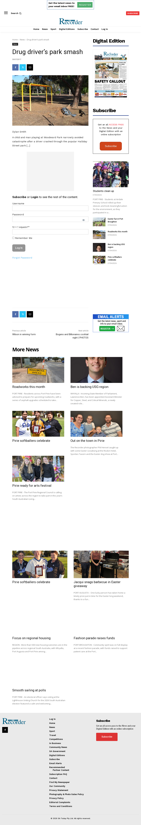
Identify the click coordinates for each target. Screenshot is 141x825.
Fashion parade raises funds (94, 638)
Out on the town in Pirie (87, 441)
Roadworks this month (117, 232)
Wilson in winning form (24, 334)
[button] (16, 13)
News (22, 39)
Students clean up (103, 191)
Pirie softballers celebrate (31, 441)
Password (18, 214)
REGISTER (85, 4)
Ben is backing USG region (89, 387)
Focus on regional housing (31, 638)
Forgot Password (22, 257)
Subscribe (111, 146)
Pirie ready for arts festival (31, 485)
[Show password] (83, 220)
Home (15, 39)
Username (18, 203)
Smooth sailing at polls (29, 690)
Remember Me (22, 238)
